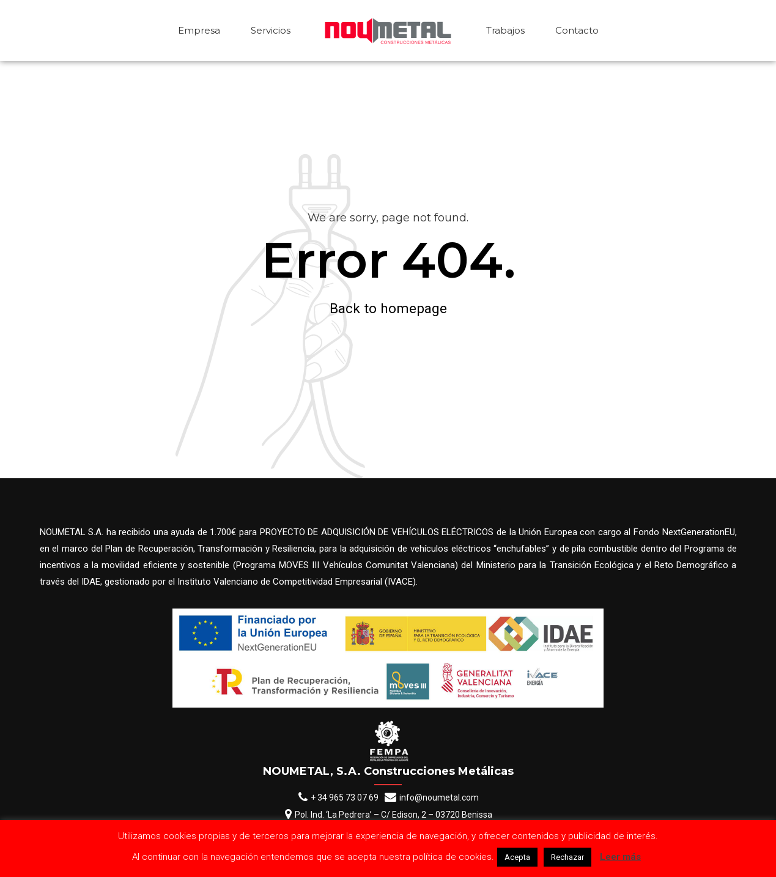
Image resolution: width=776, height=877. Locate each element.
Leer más (620, 856)
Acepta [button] (517, 857)
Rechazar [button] (567, 857)
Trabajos (505, 30)
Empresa (199, 30)
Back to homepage (388, 308)
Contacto (577, 30)
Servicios (270, 30)
